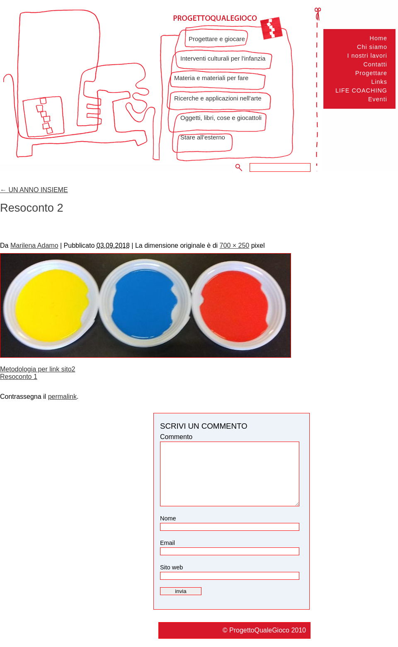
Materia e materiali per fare (211, 77)
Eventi (377, 99)
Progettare (371, 73)
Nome (168, 518)
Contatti (375, 64)
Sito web (171, 567)
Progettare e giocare (217, 38)
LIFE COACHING (361, 90)
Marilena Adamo (34, 245)
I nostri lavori (367, 55)
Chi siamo (372, 47)
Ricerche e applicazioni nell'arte (217, 98)
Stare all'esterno (202, 137)
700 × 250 (235, 245)
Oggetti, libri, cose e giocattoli (221, 117)
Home (378, 38)
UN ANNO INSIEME (34, 189)
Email (167, 543)
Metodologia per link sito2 (37, 369)
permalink (62, 396)
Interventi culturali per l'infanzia (222, 58)
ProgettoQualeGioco (260, 630)
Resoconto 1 (18, 376)
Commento (176, 436)
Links (379, 81)
